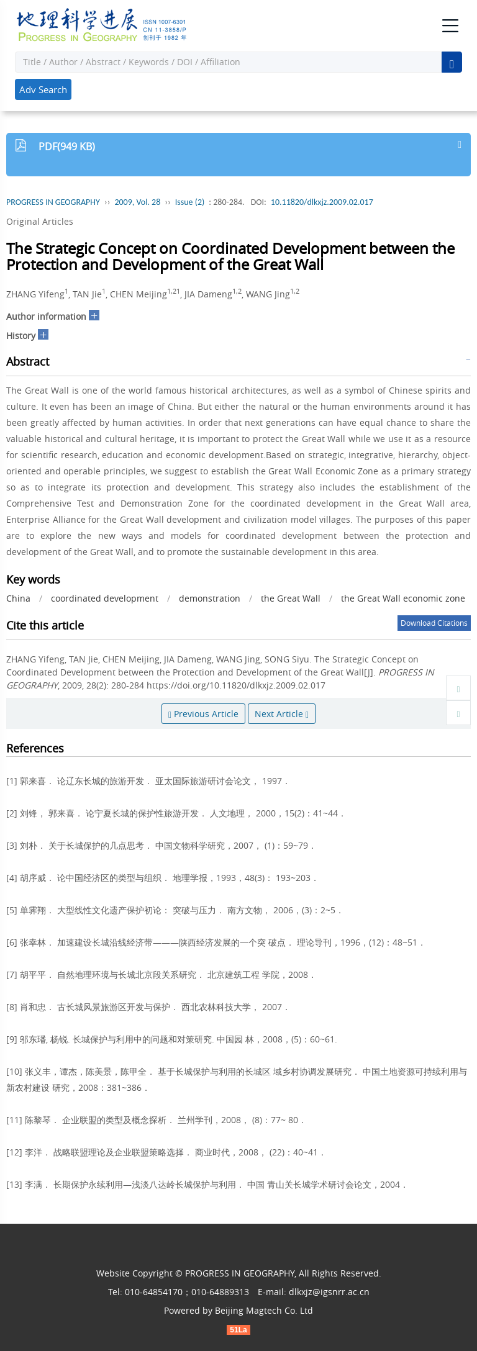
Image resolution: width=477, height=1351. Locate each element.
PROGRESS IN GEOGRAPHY (53, 202)
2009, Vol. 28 (137, 202)
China (18, 598)
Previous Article (203, 714)
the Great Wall (290, 598)
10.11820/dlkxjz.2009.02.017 (322, 202)
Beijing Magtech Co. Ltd (264, 1310)
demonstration (209, 598)
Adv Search (43, 89)
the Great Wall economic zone (403, 598)
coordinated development (104, 598)
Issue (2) (190, 202)
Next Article (282, 714)
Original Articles (39, 221)
